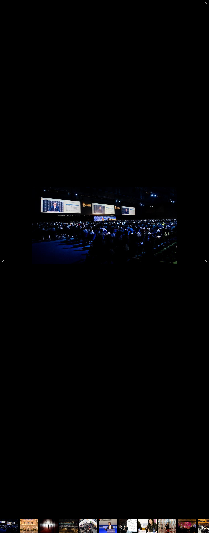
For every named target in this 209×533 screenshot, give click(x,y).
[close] (206, 3)
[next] (204, 262)
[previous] (5, 262)
